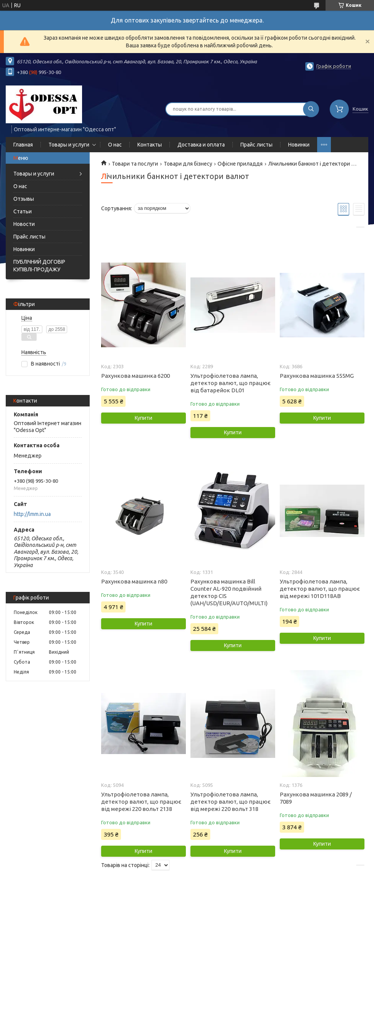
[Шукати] (311, 109)
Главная (23, 144)
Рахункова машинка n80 (134, 581)
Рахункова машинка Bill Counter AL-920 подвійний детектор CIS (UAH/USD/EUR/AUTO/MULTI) (229, 592)
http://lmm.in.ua (32, 514)
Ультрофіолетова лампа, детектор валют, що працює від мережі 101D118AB (320, 588)
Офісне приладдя (240, 164)
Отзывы (23, 199)
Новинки (299, 144)
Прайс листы (256, 144)
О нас (115, 144)
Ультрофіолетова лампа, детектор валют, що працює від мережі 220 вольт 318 (230, 801)
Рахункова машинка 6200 (135, 375)
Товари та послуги (135, 164)
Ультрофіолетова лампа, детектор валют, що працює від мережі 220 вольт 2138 (141, 801)
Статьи (22, 211)
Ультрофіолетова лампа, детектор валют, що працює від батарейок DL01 (230, 382)
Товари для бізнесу (188, 164)
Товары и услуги (68, 144)
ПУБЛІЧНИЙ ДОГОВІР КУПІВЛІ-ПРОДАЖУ (39, 265)
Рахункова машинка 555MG (317, 375)
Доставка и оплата (201, 144)
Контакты (149, 144)
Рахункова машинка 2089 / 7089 (316, 798)
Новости (24, 224)
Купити (143, 418)
